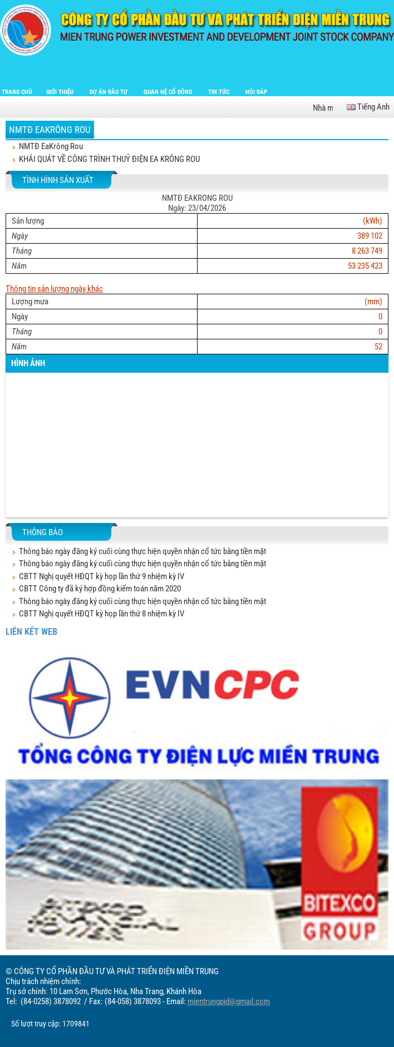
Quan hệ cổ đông (169, 92)
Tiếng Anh (368, 107)
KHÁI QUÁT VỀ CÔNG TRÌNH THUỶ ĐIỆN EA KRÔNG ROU (109, 159)
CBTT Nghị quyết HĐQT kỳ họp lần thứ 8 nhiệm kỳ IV (101, 614)
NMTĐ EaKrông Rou (50, 129)
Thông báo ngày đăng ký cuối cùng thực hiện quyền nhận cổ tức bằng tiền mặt (142, 551)
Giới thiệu (60, 92)
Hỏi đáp (256, 92)
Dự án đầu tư (109, 92)
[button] (16, 454)
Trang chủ (17, 92)
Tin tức (219, 92)
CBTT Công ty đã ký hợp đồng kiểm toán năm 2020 (100, 589)
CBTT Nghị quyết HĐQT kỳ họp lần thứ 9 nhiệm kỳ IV (101, 576)
